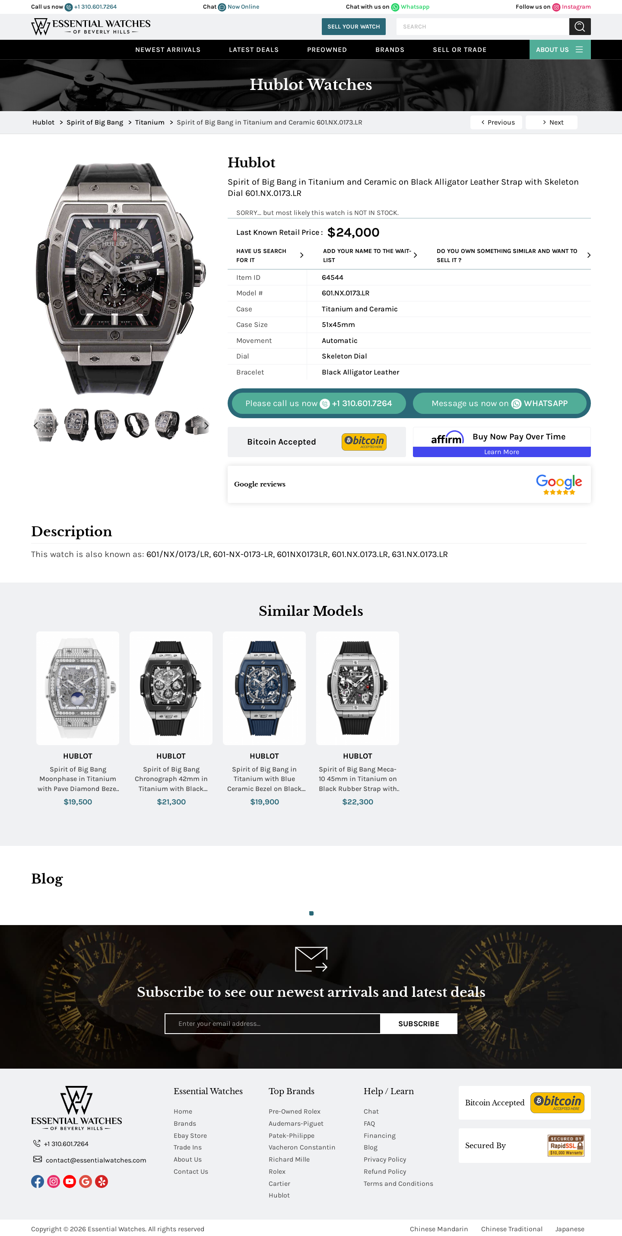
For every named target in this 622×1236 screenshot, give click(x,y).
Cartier (279, 1181)
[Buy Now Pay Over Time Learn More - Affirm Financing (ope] (502, 442)
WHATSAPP (500, 403)
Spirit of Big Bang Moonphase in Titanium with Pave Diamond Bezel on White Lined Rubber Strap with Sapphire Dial (78, 779)
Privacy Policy (385, 1158)
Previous (35, 425)
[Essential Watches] (90, 26)
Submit (580, 26)
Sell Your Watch (353, 26)
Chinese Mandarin (439, 1226)
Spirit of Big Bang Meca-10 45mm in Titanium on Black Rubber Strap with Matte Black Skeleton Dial (358, 779)
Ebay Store (190, 1134)
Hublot (77, 756)
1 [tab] (311, 913)
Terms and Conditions (398, 1181)
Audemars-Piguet (296, 1123)
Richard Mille (289, 1158)
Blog (371, 1146)
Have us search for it (270, 255)
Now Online (238, 6)
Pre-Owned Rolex (295, 1111)
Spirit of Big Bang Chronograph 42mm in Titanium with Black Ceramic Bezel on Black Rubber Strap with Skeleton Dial (171, 779)
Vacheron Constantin (302, 1146)
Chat (371, 1111)
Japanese (569, 1226)
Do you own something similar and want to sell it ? (514, 255)
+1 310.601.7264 (90, 6)
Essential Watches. (117, 1226)
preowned (327, 49)
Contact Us (191, 1170)
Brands (390, 49)
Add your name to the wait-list (370, 255)
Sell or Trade (460, 49)
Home (183, 1111)
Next (206, 425)
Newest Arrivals (168, 49)
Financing (380, 1134)
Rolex (277, 1170)
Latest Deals (254, 49)
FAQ (369, 1123)
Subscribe (419, 1023)
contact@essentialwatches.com (89, 1160)
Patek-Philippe (291, 1134)
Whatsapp (410, 6)
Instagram (571, 6)
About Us (560, 48)
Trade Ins (188, 1146)
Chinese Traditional (512, 1226)
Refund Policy (385, 1170)
